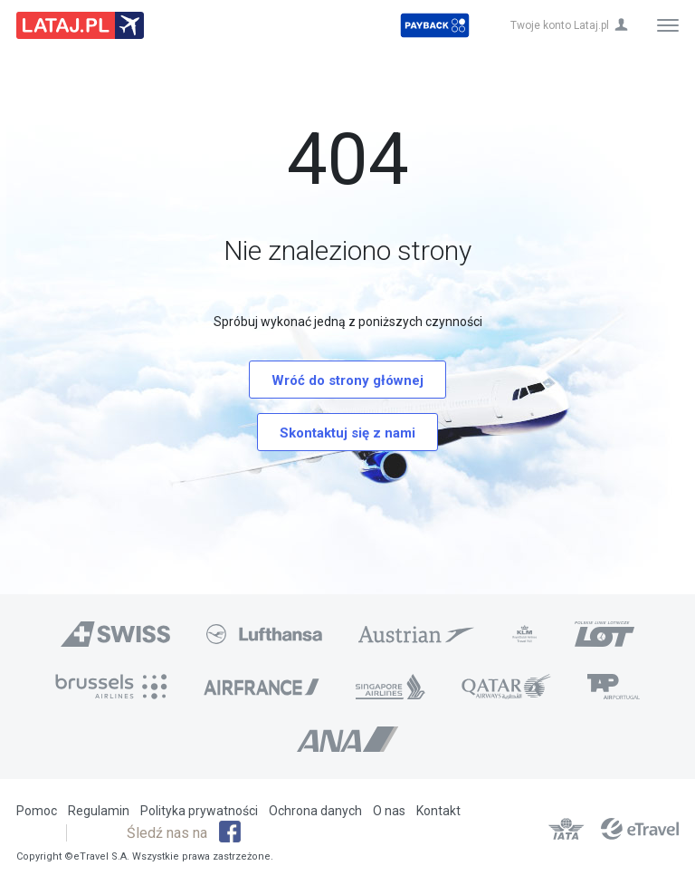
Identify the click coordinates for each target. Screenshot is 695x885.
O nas (389, 810)
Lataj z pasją (80, 25)
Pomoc (36, 810)
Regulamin (98, 810)
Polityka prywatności (199, 810)
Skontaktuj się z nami (347, 433)
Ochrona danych (315, 810)
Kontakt (438, 810)
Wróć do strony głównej (347, 380)
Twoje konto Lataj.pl (559, 25)
